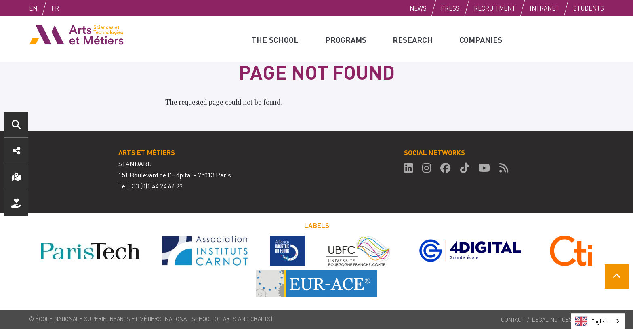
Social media (16, 151)
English (41, 8)
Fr (72, 8)
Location (16, 177)
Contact (512, 319)
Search (16, 124)
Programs (346, 39)
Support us (16, 203)
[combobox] (598, 321)
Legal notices (552, 319)
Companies (481, 39)
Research (413, 39)
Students (588, 8)
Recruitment (494, 8)
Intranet (544, 8)
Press (450, 8)
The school (275, 39)
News (418, 8)
